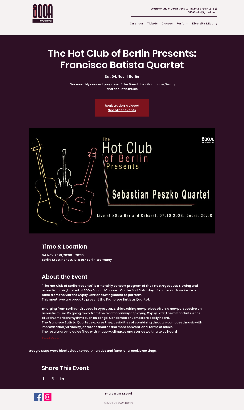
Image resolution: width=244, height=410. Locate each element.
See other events (122, 110)
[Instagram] (47, 397)
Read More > (51, 338)
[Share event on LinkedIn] (62, 378)
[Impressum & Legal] (118, 393)
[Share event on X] (53, 378)
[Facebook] (38, 397)
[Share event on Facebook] (43, 378)
